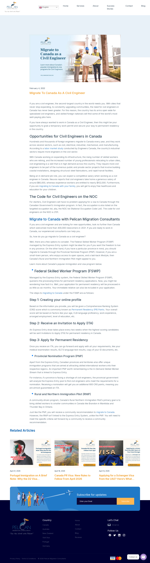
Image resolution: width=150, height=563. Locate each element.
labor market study (53, 148)
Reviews (78, 537)
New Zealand (48, 533)
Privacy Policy (16, 558)
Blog (143, 6)
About (96, 6)
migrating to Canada (52, 293)
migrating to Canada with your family (57, 186)
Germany (46, 546)
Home (65, 6)
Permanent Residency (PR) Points (88, 309)
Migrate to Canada (45, 219)
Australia (46, 529)
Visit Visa (46, 537)
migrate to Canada (105, 412)
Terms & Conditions (29, 558)
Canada (46, 525)
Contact (129, 6)
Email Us (115, 525)
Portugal (46, 542)
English (44, 7)
